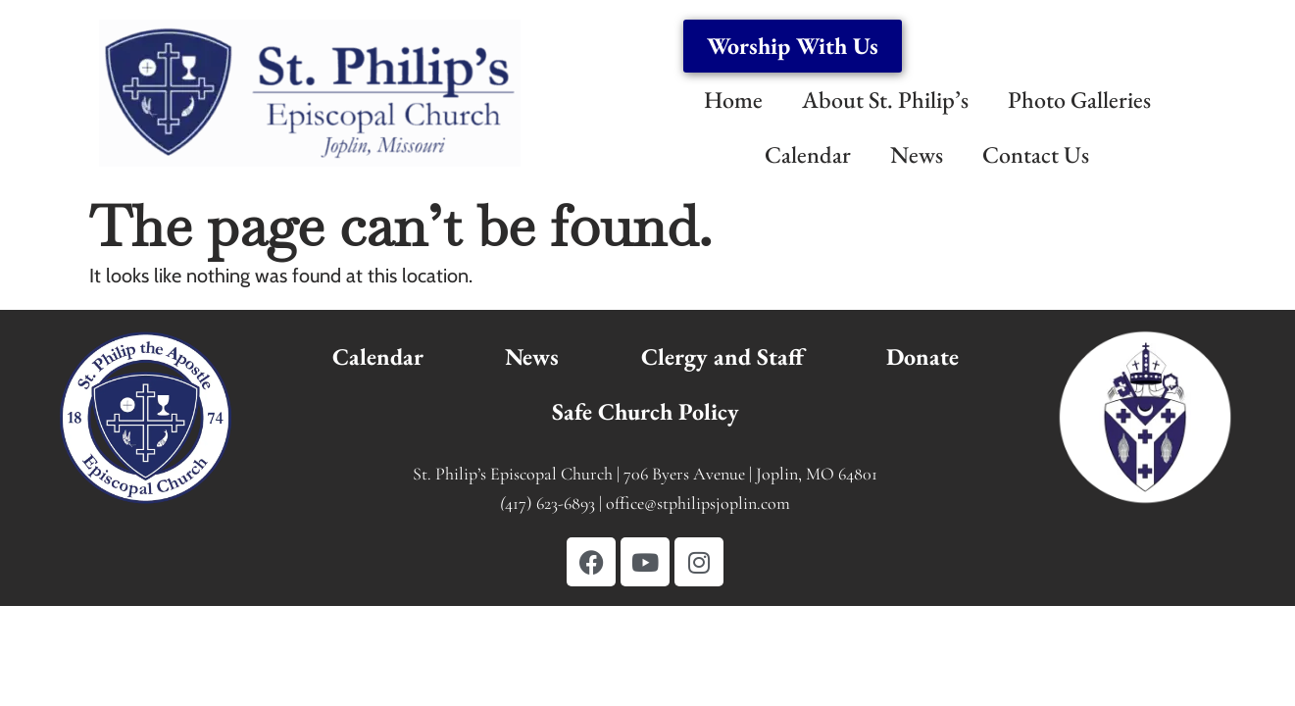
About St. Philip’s (885, 99)
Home (733, 99)
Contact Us (1035, 154)
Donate (922, 356)
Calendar (808, 154)
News (916, 154)
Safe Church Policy (645, 411)
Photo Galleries (1079, 99)
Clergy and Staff (722, 356)
